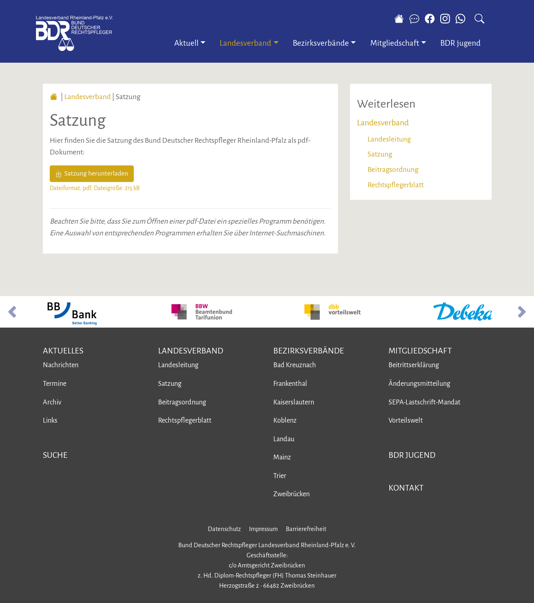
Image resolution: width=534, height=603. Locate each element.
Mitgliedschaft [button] (394, 43)
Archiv (52, 402)
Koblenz (285, 420)
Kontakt (406, 487)
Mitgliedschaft (420, 350)
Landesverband (87, 97)
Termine (54, 383)
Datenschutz (224, 529)
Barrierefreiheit (306, 529)
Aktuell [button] (186, 43)
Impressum (263, 529)
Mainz (282, 457)
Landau (283, 439)
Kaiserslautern (293, 402)
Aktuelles (63, 350)
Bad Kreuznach (294, 365)
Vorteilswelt (405, 420)
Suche (55, 455)
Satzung (379, 154)
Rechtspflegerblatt (395, 185)
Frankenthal (290, 383)
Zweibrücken (291, 494)
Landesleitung (389, 139)
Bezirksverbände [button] (321, 43)
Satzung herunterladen (91, 173)
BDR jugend (460, 43)
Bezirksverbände (308, 350)
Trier (279, 476)
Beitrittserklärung (413, 365)
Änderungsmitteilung (419, 383)
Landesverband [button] (245, 43)
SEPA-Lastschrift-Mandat (424, 402)
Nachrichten (60, 365)
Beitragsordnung (392, 169)
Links (50, 420)
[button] (12, 312)
